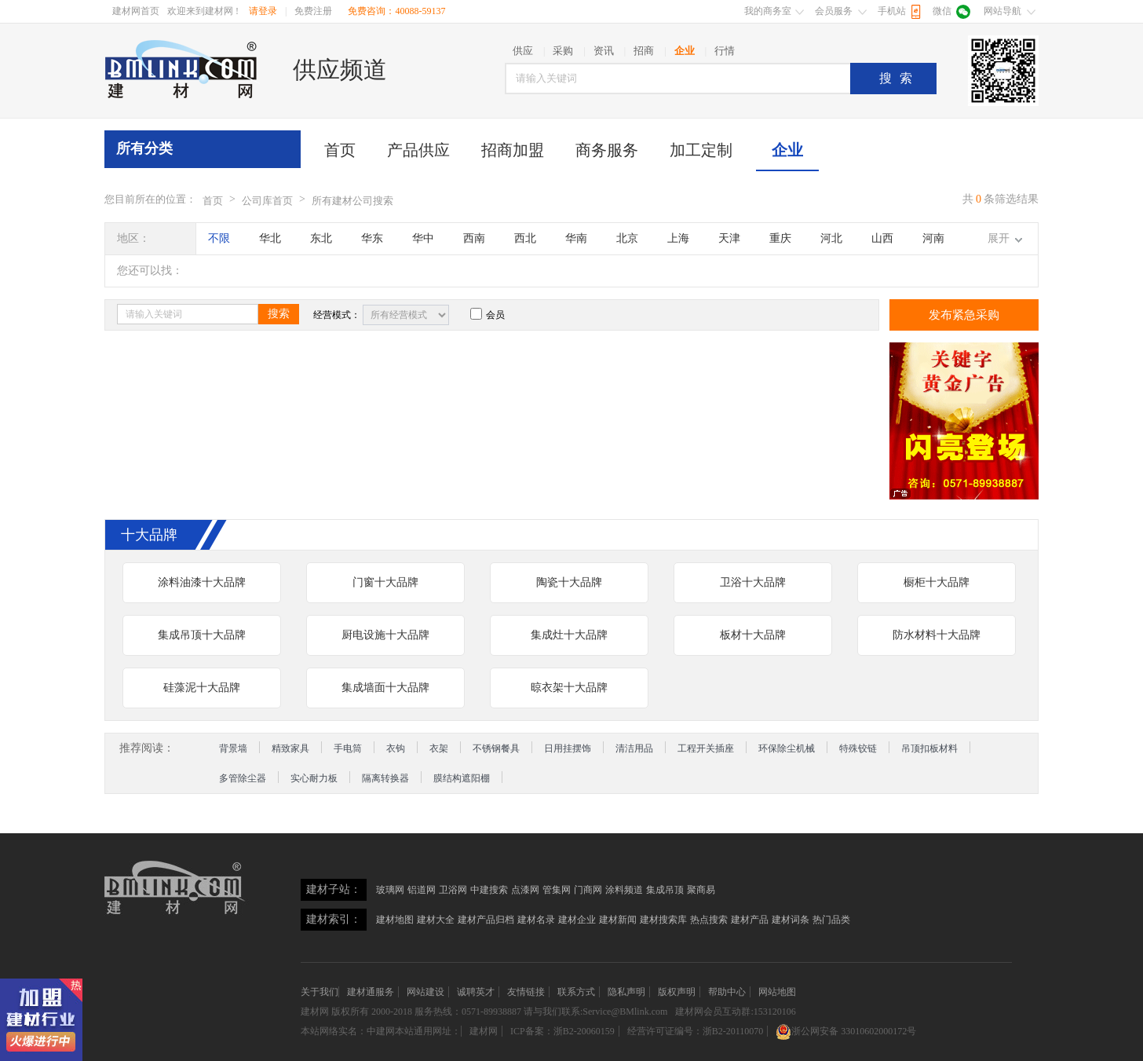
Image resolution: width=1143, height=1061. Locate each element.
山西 (882, 238)
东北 (321, 238)
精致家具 (290, 748)
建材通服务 (370, 991)
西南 (474, 238)
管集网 (556, 889)
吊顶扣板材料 (929, 748)
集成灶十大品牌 (569, 635)
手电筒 (348, 748)
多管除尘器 (242, 778)
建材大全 (436, 919)
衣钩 (395, 748)
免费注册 (313, 10)
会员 (487, 314)
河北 (831, 238)
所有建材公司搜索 (352, 201)
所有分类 (144, 148)
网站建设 (425, 991)
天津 (729, 238)
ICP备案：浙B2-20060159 (562, 1031)
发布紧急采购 (964, 315)
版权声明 (677, 991)
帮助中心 (727, 991)
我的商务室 (767, 10)
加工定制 (701, 150)
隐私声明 (626, 991)
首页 (340, 150)
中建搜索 (489, 889)
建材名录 (536, 919)
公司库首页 (267, 201)
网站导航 (1002, 10)
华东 (372, 238)
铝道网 (421, 889)
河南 (933, 238)
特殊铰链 (858, 748)
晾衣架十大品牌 (569, 687)
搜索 (899, 78)
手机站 (892, 10)
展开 (999, 238)
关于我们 (319, 991)
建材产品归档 (486, 919)
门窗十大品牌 (385, 582)
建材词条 (790, 919)
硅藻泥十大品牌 (201, 687)
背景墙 (233, 748)
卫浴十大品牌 (753, 582)
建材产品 (750, 919)
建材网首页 (135, 10)
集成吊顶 (665, 889)
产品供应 (418, 150)
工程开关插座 (705, 748)
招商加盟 (512, 150)
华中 (423, 238)
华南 (576, 238)
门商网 (588, 889)
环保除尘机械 (786, 748)
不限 (219, 238)
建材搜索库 (663, 919)
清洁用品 (634, 748)
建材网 (315, 1011)
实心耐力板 (314, 778)
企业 (787, 150)
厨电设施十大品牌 (385, 635)
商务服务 (606, 150)
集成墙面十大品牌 (385, 687)
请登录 (263, 10)
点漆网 (525, 889)
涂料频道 (624, 889)
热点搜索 (709, 919)
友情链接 (526, 991)
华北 (270, 238)
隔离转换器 (385, 778)
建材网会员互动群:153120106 (735, 1011)
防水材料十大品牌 (936, 635)
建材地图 (395, 919)
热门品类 (831, 919)
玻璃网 (390, 889)
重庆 (780, 238)
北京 (627, 238)
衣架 (438, 748)
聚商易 (701, 889)
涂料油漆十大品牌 (202, 582)
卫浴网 (453, 889)
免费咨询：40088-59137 (396, 10)
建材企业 (577, 919)
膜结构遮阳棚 (461, 778)
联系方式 (576, 991)
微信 (942, 10)
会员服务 (834, 10)
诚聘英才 (476, 991)
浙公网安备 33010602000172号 (846, 1031)
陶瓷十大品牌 (569, 582)
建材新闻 (618, 919)
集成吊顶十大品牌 (202, 635)
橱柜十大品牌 (937, 582)
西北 (525, 238)
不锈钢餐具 (496, 748)
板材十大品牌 (753, 635)
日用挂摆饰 (567, 748)
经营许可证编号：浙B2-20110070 (695, 1031)
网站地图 (777, 991)
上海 (678, 238)
